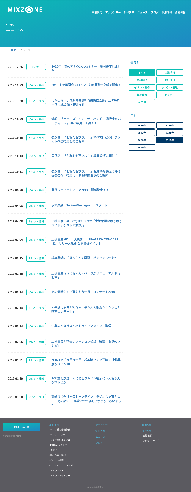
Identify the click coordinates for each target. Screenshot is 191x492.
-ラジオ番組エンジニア (61, 440)
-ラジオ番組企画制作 (59, 429)
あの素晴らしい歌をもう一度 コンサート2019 (83, 291)
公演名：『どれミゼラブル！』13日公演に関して (84, 155)
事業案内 (97, 12)
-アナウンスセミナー (59, 475)
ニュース (142, 12)
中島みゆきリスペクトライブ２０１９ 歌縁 (81, 325)
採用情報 (167, 12)
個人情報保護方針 (95, 487)
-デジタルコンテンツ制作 (62, 465)
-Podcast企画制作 (58, 445)
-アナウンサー (56, 470)
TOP (13, 50)
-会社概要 (147, 435)
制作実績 (129, 12)
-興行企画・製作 (57, 455)
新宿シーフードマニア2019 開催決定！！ (80, 189)
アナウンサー (113, 12)
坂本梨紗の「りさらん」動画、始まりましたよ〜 (84, 257)
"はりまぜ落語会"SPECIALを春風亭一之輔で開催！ (86, 84)
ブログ (155, 12)
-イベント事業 (56, 460)
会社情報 (180, 12)
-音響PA (53, 450)
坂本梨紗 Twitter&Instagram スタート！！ (82, 205)
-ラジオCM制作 (57, 434)
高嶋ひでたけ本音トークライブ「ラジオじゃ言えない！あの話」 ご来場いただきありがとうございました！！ (86, 401)
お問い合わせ (21, 427)
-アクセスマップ (150, 440)
